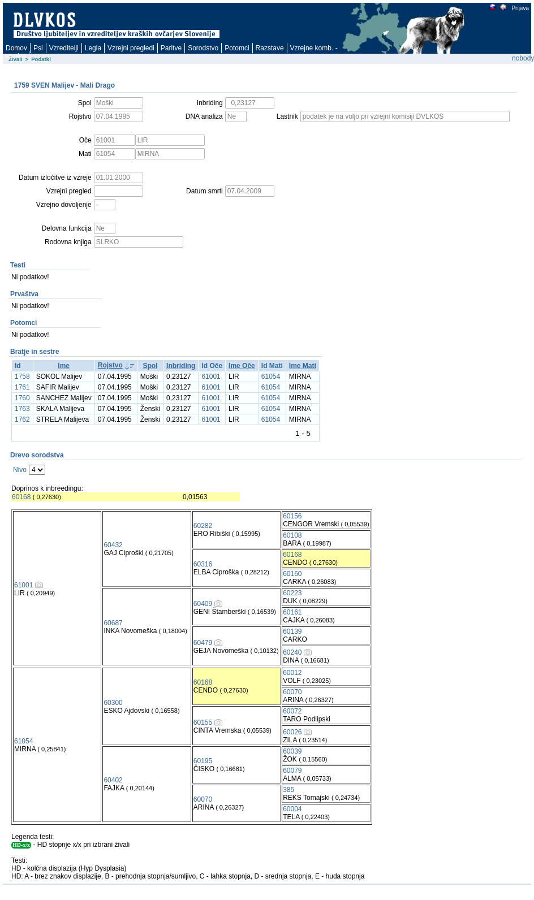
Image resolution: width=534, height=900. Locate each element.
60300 (113, 703)
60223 (292, 593)
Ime (64, 366)
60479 (202, 643)
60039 (292, 751)
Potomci (237, 48)
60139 (292, 631)
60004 (292, 809)
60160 (292, 574)
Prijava (520, 8)
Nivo (20, 470)
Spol (150, 366)
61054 (270, 376)
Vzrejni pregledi (130, 48)
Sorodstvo (203, 48)
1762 (22, 419)
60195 (202, 761)
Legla (93, 48)
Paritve (171, 48)
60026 (292, 732)
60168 (21, 497)
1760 (22, 398)
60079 (292, 770)
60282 (202, 526)
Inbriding (180, 366)
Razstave (270, 48)
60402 (113, 780)
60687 (113, 623)
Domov (16, 48)
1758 (22, 376)
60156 (292, 516)
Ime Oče (242, 366)
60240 (292, 652)
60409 (202, 604)
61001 (210, 376)
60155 (202, 722)
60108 (292, 535)
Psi (38, 48)
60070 (292, 692)
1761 (22, 387)
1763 (22, 409)
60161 (292, 612)
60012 (292, 673)
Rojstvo (110, 365)
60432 (113, 545)
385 (288, 790)
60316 (202, 564)
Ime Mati (302, 366)
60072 (292, 711)
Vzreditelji (64, 48)
